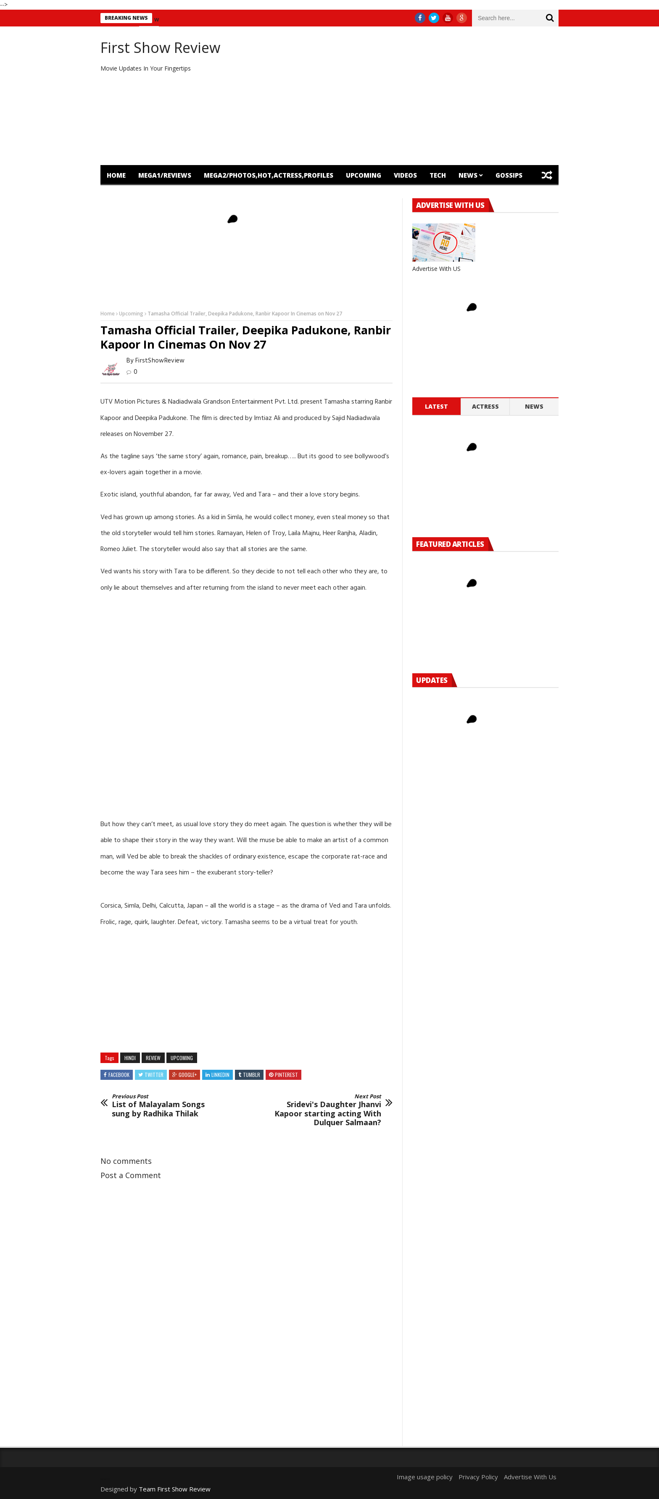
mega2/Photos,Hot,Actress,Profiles (268, 175)
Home (116, 175)
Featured (123, 195)
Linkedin (220, 1074)
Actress (485, 406)
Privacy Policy (478, 1477)
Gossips (509, 175)
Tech (438, 175)
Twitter (154, 1074)
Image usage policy (425, 1477)
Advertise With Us (530, 1477)
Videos (405, 175)
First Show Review (160, 47)
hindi (130, 1057)
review (153, 1057)
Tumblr (251, 1074)
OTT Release (178, 195)
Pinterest (286, 1074)
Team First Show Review (175, 1489)
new (159, 19)
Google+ (188, 1074)
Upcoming (363, 175)
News (468, 175)
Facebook (118, 1074)
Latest (436, 406)
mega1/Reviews (164, 175)
